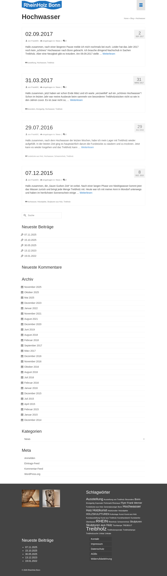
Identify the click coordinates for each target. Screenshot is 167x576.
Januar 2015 (31, 414)
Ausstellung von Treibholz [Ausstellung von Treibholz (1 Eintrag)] (114, 499)
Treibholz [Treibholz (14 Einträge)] (96, 529)
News (58, 41)
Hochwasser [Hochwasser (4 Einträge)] (132, 506)
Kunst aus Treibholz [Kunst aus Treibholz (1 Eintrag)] (109, 518)
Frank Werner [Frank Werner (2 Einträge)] (134, 503)
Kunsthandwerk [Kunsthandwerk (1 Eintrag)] (123, 518)
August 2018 (31, 334)
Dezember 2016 (32, 356)
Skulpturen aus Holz (55, 202)
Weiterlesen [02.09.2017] (109, 53)
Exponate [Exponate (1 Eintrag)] (99, 503)
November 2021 (32, 313)
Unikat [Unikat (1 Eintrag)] (101, 533)
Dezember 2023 (32, 303)
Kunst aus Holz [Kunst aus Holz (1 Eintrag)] (130, 514)
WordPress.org (32, 474)
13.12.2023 (30, 250)
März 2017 (30, 350)
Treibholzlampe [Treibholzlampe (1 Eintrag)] (129, 530)
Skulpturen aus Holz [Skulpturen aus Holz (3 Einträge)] (99, 525)
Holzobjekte (41, 202)
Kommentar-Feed (33, 468)
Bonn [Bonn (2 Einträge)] (137, 499)
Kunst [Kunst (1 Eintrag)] (121, 514)
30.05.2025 (30, 245)
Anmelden (29, 458)
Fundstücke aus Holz (35, 159)
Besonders (31, 109)
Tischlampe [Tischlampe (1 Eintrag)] (117, 525)
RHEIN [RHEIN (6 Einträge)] (102, 521)
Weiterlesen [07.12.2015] (86, 192)
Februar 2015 (31, 409)
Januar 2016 (31, 388)
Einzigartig (40, 109)
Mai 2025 (29, 297)
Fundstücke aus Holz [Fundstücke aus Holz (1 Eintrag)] (94, 507)
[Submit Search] (24, 215)
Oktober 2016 (31, 366)
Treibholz (50, 63)
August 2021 (31, 319)
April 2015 (29, 404)
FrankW (34, 41)
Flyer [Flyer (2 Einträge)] (123, 503)
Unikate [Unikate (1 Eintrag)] (108, 533)
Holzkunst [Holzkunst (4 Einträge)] (100, 510)
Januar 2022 (31, 308)
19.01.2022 (30, 256)
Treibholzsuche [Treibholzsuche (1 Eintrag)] (92, 533)
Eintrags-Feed (31, 463)
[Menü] (141, 5)
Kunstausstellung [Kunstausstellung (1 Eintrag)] (93, 518)
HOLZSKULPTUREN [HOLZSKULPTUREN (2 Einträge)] (97, 514)
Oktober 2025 (31, 292)
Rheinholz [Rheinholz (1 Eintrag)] (113, 522)
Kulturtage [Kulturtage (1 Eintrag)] (114, 514)
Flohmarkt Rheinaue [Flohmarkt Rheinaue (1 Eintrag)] (112, 503)
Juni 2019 (29, 329)
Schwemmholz (59, 159)
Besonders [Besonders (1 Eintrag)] (129, 499)
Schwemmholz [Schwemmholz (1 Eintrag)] (123, 522)
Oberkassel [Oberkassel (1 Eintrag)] (90, 522)
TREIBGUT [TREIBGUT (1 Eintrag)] (127, 525)
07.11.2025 (30, 234)
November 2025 (32, 287)
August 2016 (31, 372)
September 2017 (33, 345)
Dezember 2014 (32, 420)
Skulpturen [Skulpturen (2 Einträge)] (136, 521)
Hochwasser (41, 63)
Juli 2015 (29, 398)
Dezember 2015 (32, 393)
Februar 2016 (31, 382)
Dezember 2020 (32, 324)
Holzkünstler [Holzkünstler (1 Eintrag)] (113, 511)
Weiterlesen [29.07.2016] (87, 149)
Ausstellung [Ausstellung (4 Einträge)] (94, 499)
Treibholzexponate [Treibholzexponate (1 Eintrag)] (114, 530)
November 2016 (32, 361)
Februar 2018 (31, 340)
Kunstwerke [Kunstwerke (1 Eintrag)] (135, 518)
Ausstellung (31, 63)
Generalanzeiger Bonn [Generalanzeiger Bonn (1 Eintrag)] (113, 507)
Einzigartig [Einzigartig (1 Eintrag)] (90, 503)
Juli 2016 (29, 377)
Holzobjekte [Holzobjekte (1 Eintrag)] (123, 511)
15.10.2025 (30, 240)
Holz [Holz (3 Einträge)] (89, 510)
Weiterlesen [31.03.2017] (76, 100)
